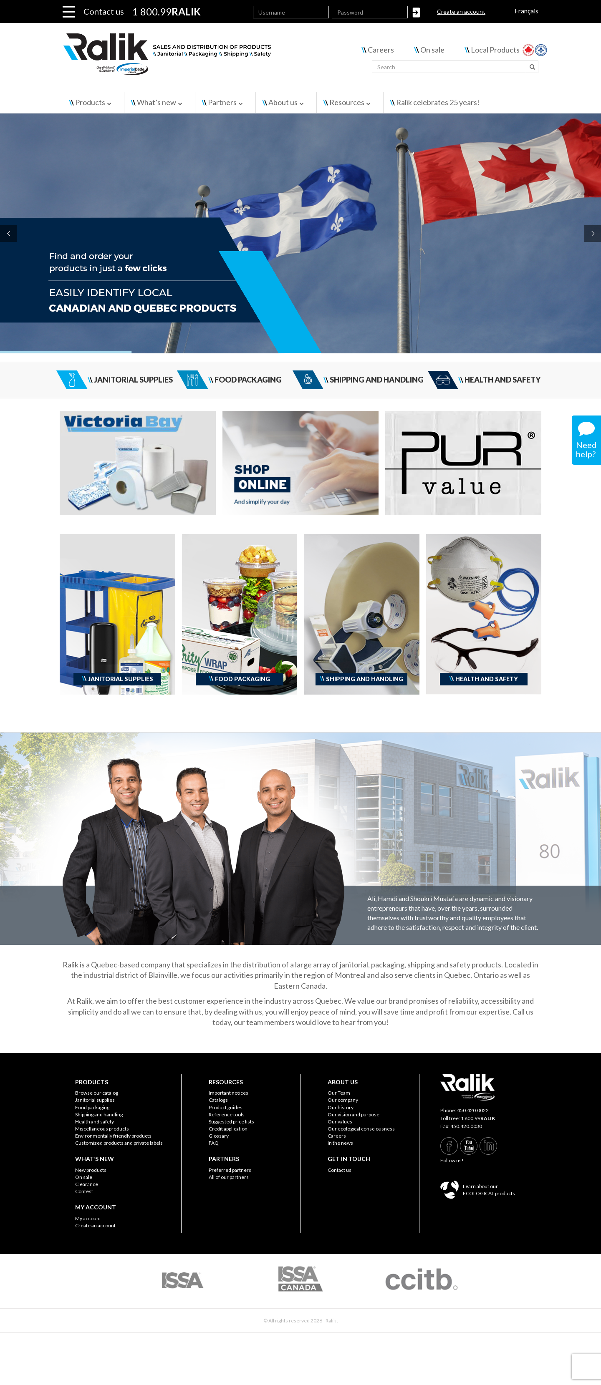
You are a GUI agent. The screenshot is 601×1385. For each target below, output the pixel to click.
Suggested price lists (231, 1121)
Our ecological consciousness (361, 1129)
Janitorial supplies (95, 1100)
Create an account (461, 11)
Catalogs (218, 1100)
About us (283, 102)
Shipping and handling (99, 1114)
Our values (340, 1121)
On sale (432, 49)
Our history (341, 1107)
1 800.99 (478, 1118)
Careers (381, 49)
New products (90, 1170)
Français (526, 11)
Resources (346, 102)
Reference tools (227, 1114)
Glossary (219, 1136)
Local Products (495, 49)
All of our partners (229, 1177)
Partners (222, 102)
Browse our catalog (96, 1093)
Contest (84, 1191)
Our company (343, 1100)
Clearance (86, 1184)
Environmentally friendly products (113, 1136)
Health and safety (94, 1121)
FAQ (214, 1143)
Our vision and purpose (353, 1114)
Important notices (228, 1093)
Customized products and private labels (119, 1143)
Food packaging (92, 1107)
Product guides (225, 1107)
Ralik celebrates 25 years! (438, 102)
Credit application (228, 1129)
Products (90, 102)
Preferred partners (230, 1170)
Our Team (339, 1093)
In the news (340, 1143)
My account (88, 1218)
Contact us (103, 11)
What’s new (156, 102)
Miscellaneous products (102, 1129)
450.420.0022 (473, 1110)
